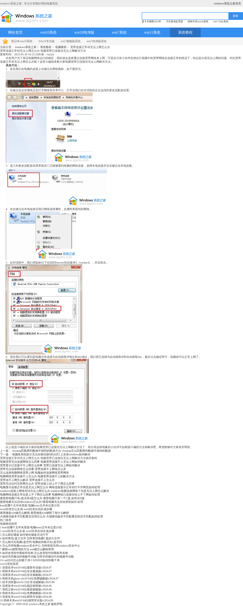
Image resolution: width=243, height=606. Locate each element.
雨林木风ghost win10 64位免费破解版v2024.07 (30, 578)
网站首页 (15, 32)
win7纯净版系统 (97, 41)
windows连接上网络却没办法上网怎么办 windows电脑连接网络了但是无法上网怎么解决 (54, 490)
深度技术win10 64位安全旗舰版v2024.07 (27, 574)
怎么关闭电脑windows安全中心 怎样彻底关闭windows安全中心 (41, 545)
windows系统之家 (26, 47)
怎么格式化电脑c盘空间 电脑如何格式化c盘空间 (32, 542)
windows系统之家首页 (227, 3)
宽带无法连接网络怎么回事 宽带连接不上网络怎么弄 (33, 469)
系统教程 (185, 32)
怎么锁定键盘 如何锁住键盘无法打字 (25, 534)
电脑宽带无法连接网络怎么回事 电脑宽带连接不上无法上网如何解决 (43, 461)
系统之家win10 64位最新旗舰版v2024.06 (27, 589)
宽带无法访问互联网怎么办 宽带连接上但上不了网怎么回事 (37, 483)
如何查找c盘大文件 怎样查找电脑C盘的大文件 (31, 538)
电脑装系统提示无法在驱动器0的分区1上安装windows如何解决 (51, 454)
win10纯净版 (84, 32)
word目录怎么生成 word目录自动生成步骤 (26, 509)
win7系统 (119, 32)
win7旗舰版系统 (71, 41)
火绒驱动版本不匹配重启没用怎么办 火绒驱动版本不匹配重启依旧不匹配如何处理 (51, 516)
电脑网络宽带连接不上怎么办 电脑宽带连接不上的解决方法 (37, 476)
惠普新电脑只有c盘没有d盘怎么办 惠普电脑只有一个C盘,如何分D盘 (42, 498)
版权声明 (56, 604)
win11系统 (152, 32)
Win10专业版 (46, 41)
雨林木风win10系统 (198, 21)
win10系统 (48, 32)
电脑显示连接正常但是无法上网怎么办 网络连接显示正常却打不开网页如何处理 (50, 487)
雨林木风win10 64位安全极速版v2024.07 (27, 571)
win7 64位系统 (220, 21)
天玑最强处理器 (174, 21)
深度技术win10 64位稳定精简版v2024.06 (27, 585)
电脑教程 (61, 47)
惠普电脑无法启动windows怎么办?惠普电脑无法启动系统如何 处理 (41, 501)
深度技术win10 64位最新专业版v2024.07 (27, 567)
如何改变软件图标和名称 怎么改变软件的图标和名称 (35, 553)
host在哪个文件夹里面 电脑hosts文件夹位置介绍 (30, 505)
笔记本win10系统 (21, 41)
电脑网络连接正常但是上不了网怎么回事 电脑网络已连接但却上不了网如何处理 (50, 494)
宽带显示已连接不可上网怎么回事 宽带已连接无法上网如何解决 (40, 465)
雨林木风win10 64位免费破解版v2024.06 (27, 593)
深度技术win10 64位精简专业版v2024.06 (27, 596)
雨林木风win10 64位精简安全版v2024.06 (28, 600)
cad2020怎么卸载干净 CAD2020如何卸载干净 (32, 560)
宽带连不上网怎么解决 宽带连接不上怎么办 (27, 480)
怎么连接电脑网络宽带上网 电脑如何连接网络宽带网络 (34, 472)
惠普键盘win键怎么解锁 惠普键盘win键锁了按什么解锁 (34, 512)
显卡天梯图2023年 (151, 21)
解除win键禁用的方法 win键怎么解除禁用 (28, 549)
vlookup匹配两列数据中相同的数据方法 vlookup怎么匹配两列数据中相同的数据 (61, 450)
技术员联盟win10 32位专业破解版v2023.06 (28, 582)
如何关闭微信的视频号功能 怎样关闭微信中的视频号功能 (38, 556)
